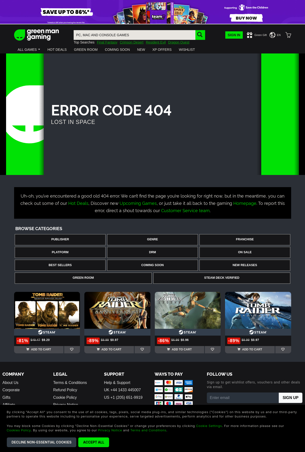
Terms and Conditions (148, 430)
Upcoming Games (138, 203)
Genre (152, 239)
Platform (60, 252)
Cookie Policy (65, 397)
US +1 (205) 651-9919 (123, 397)
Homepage (244, 203)
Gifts (6, 397)
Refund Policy (65, 390)
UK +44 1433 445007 (122, 390)
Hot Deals (78, 203)
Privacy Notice (110, 430)
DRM (152, 252)
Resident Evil (156, 42)
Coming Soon (152, 265)
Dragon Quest (178, 42)
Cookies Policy (19, 430)
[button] (29, 49)
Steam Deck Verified (221, 277)
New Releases (245, 265)
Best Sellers (60, 265)
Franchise (245, 239)
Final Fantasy (107, 42)
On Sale (245, 252)
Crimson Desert (131, 42)
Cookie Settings (209, 426)
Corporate (11, 390)
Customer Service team (185, 210)
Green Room (83, 277)
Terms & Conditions (70, 383)
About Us (10, 383)
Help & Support (117, 383)
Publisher (60, 239)
